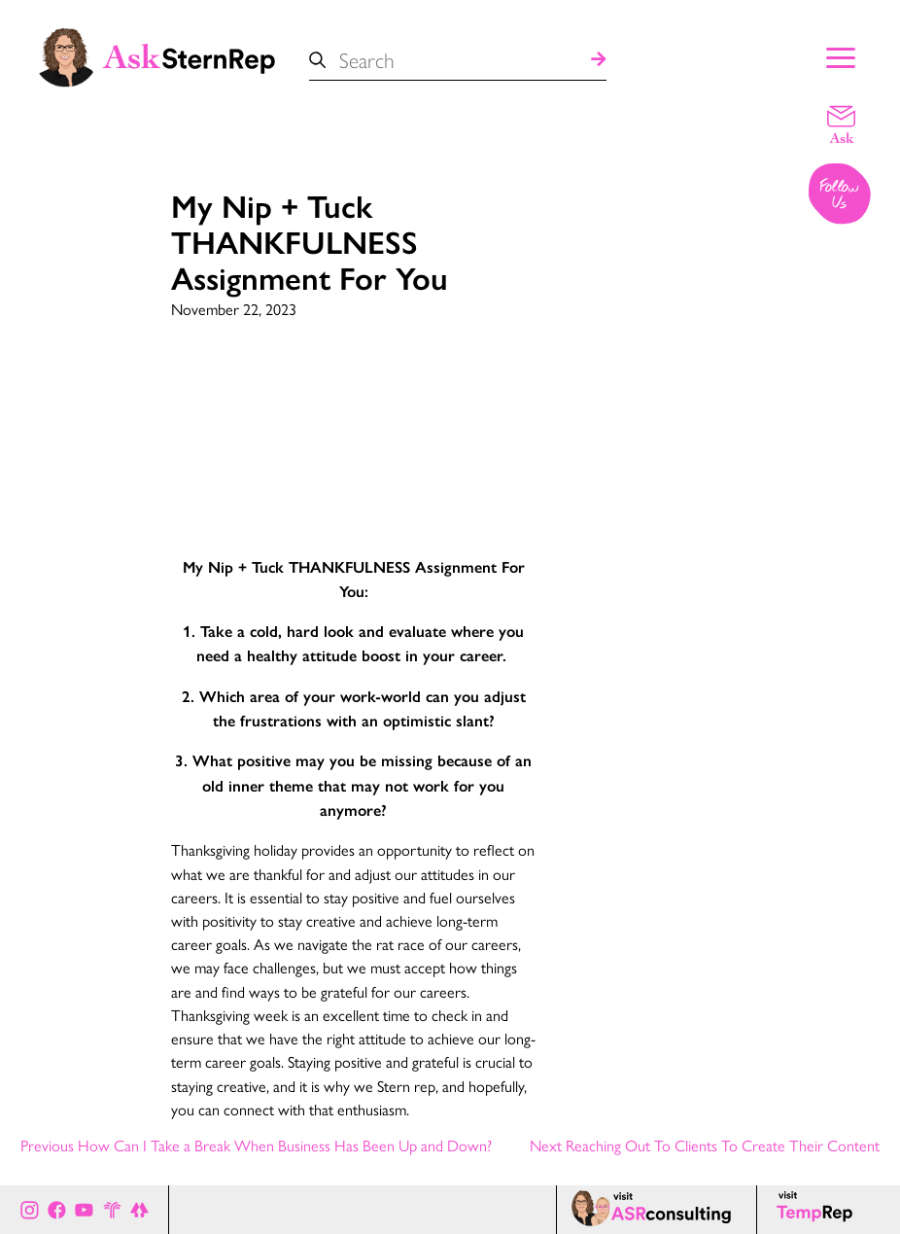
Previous (256, 1145)
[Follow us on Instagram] (841, 195)
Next (705, 1145)
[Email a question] (841, 123)
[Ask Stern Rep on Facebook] (57, 1209)
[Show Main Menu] (840, 55)
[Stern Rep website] (112, 1209)
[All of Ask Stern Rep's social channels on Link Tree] (139, 1209)
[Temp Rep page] (818, 1209)
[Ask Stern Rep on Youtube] (84, 1209)
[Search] (598, 60)
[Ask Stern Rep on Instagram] (29, 1209)
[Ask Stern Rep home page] (155, 55)
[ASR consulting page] (656, 1209)
